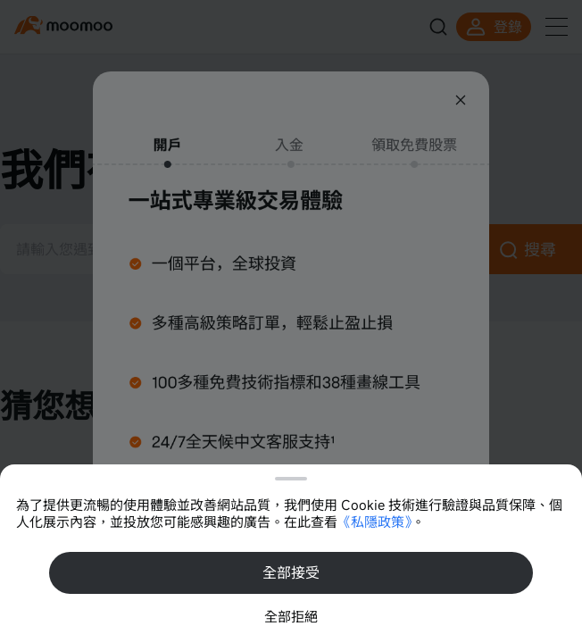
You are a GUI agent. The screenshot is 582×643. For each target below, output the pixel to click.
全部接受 (291, 572)
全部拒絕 (291, 616)
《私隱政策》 (374, 521)
